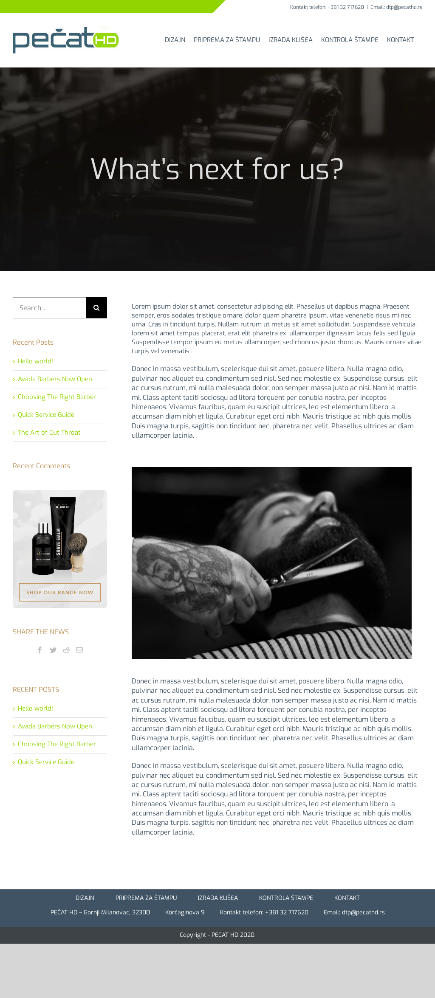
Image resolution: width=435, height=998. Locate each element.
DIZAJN (85, 898)
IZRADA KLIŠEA (218, 898)
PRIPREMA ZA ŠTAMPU (146, 898)
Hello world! (35, 361)
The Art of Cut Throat (49, 432)
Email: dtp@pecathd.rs (396, 7)
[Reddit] (66, 650)
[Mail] (79, 650)
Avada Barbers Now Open (55, 379)
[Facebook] (40, 650)
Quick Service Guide (46, 414)
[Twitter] (53, 650)
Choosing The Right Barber (57, 397)
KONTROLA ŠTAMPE (286, 898)
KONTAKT (347, 898)
